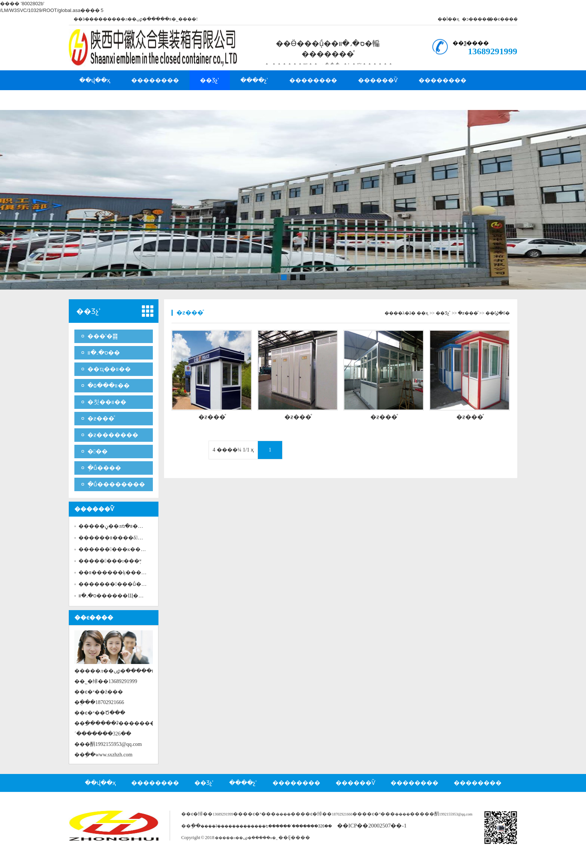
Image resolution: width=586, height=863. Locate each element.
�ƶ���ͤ (100, 418)
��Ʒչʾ (209, 80)
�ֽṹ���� (104, 468)
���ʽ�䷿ (102, 336)
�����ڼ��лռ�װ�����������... (136, 526)
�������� (155, 80)
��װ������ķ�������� (122, 572)
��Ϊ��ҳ (449, 19)
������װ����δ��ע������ (130, 538)
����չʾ (254, 80)
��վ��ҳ (94, 80)
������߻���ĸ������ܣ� (124, 549)
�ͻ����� (476, 19)
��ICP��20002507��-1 (372, 826)
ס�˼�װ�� (103, 352)
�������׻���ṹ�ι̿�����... (125, 584)
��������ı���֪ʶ (109, 561)
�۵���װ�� (108, 385)
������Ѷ (378, 80)
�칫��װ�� (106, 402)
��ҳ (422, 313)
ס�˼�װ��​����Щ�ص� (114, 596)
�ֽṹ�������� (116, 484)
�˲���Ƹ (93, 100)
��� (97, 451)
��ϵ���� (503, 19)
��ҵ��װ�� (109, 369)
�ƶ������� (112, 435)
